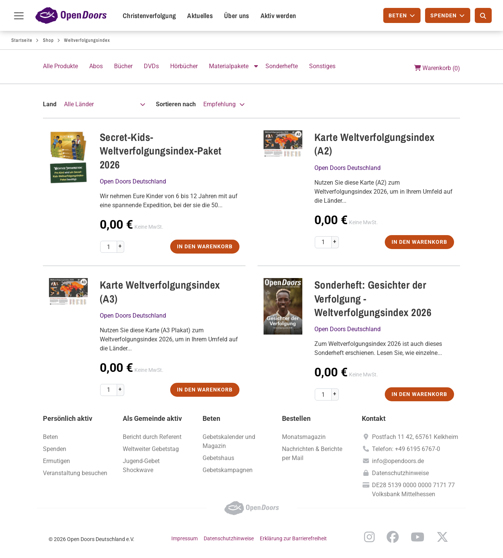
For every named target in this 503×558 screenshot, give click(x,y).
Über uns (236, 15)
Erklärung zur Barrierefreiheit (293, 538)
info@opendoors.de (398, 461)
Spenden (54, 449)
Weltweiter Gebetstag (151, 449)
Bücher (123, 66)
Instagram (369, 537)
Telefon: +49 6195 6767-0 (406, 449)
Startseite (21, 40)
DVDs (151, 66)
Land (49, 104)
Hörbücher (184, 66)
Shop (48, 40)
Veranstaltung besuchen (75, 473)
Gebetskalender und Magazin (229, 441)
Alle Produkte (60, 66)
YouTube (417, 537)
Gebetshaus (218, 458)
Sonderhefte (281, 66)
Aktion (257, 66)
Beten (50, 436)
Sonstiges (322, 66)
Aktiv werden (278, 15)
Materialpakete (228, 66)
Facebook (393, 537)
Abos (96, 66)
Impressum (184, 538)
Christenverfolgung (149, 15)
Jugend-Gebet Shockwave (141, 465)
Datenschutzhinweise (400, 473)
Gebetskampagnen (228, 470)
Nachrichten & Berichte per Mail (312, 453)
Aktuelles (200, 15)
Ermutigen (56, 461)
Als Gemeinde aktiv (152, 418)
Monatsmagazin (304, 436)
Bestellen (296, 418)
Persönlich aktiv (67, 418)
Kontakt (374, 418)
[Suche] (483, 15)
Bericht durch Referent (152, 436)
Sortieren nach (176, 104)
